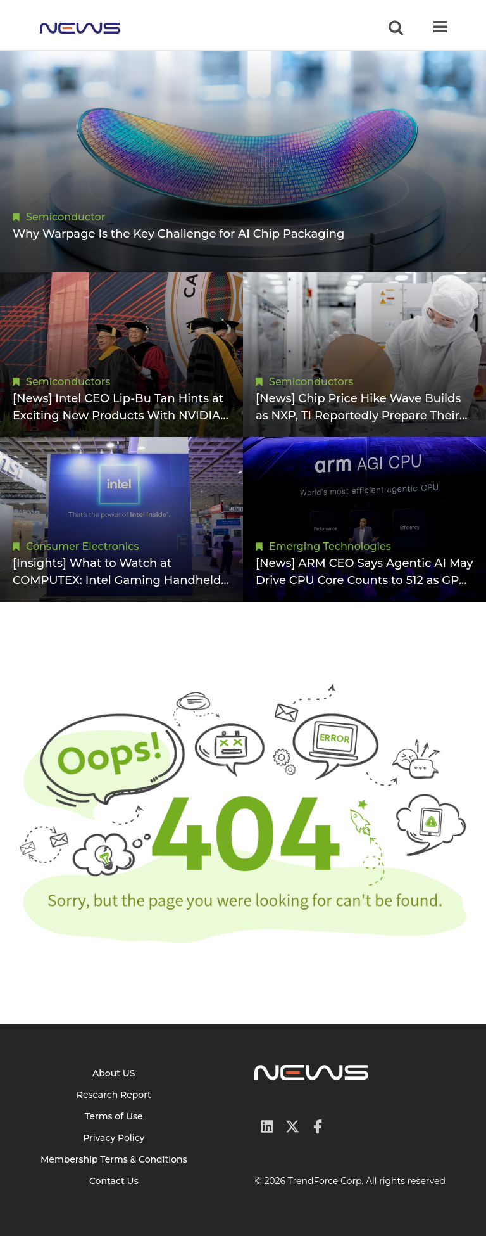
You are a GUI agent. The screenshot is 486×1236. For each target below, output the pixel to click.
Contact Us (114, 1181)
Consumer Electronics (82, 546)
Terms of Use (114, 1116)
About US (113, 1073)
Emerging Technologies (330, 546)
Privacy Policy (113, 1138)
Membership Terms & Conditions (113, 1159)
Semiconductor (65, 217)
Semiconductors (68, 382)
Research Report (114, 1094)
